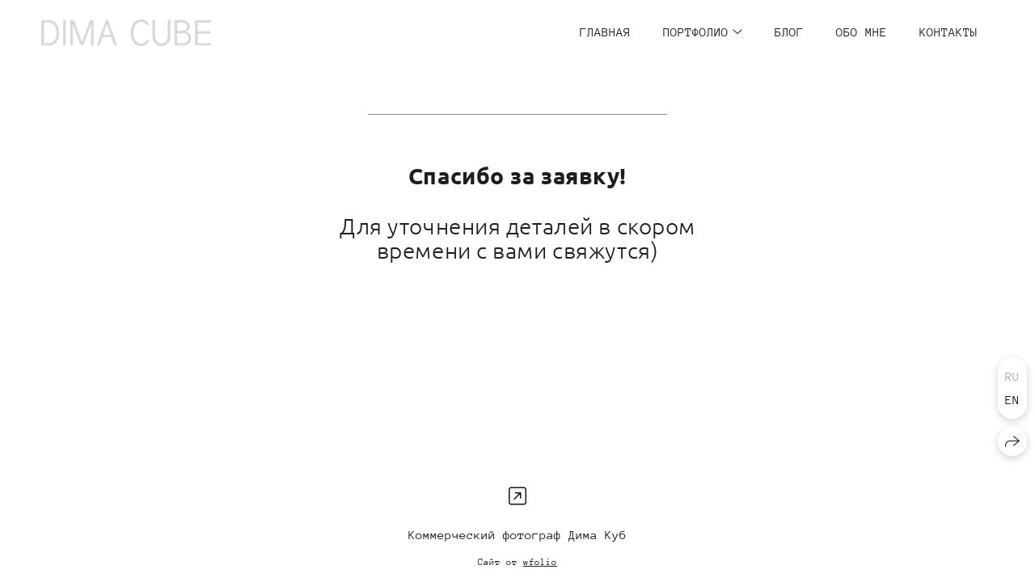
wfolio (540, 562)
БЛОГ (789, 32)
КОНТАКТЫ (948, 32)
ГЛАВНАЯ (605, 32)
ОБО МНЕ (861, 32)
